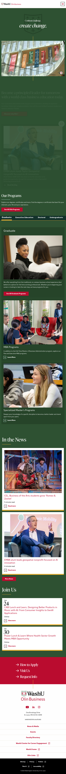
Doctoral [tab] (42, 223)
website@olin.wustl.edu (33, 719)
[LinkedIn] (33, 707)
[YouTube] (27, 707)
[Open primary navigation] (63, 4)
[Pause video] (61, 73)
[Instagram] (39, 707)
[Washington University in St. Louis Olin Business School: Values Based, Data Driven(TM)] (33, 700)
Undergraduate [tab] (56, 223)
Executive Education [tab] (24, 223)
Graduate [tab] (7, 223)
